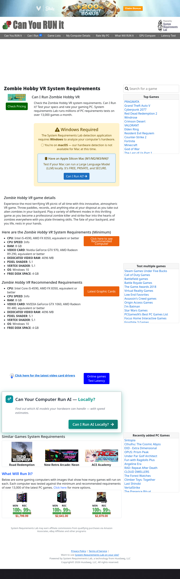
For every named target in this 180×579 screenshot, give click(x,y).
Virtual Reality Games (138, 291)
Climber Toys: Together (139, 480)
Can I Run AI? (76, 176)
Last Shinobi (132, 484)
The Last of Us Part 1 (138, 153)
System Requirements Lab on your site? (97, 554)
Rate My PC (102, 35)
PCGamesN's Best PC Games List (146, 314)
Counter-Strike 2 (135, 137)
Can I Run (34, 35)
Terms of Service (98, 551)
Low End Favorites (136, 295)
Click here (60, 488)
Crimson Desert (134, 121)
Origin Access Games (138, 302)
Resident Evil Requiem (139, 133)
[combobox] (153, 88)
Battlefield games (136, 279)
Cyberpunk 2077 (135, 110)
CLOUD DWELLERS (136, 472)
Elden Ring (131, 129)
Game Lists (54, 35)
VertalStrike (132, 488)
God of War (132, 149)
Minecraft (130, 145)
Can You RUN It (13, 35)
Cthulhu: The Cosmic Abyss (142, 444)
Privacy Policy (78, 551)
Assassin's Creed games (140, 299)
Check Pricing (17, 106)
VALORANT (131, 125)
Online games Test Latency (96, 378)
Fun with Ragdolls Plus (139, 460)
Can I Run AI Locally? (93, 424)
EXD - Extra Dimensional (140, 448)
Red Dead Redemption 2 (140, 113)
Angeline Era (132, 464)
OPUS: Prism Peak (136, 452)
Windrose (130, 117)
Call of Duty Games (137, 275)
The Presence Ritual (137, 491)
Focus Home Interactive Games (145, 318)
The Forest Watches (137, 476)
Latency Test (168, 35)
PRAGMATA (131, 102)
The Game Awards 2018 (140, 287)
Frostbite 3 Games (136, 322)
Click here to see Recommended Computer (101, 241)
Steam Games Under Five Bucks (145, 271)
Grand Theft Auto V (137, 106)
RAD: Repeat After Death (141, 468)
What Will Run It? (17, 473)
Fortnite (129, 141)
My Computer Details (78, 35)
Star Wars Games (136, 310)
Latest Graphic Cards (102, 291)
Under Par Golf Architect (140, 456)
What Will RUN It (124, 35)
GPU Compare (147, 35)
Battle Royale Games (138, 283)
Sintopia (129, 440)
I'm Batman (132, 306)
